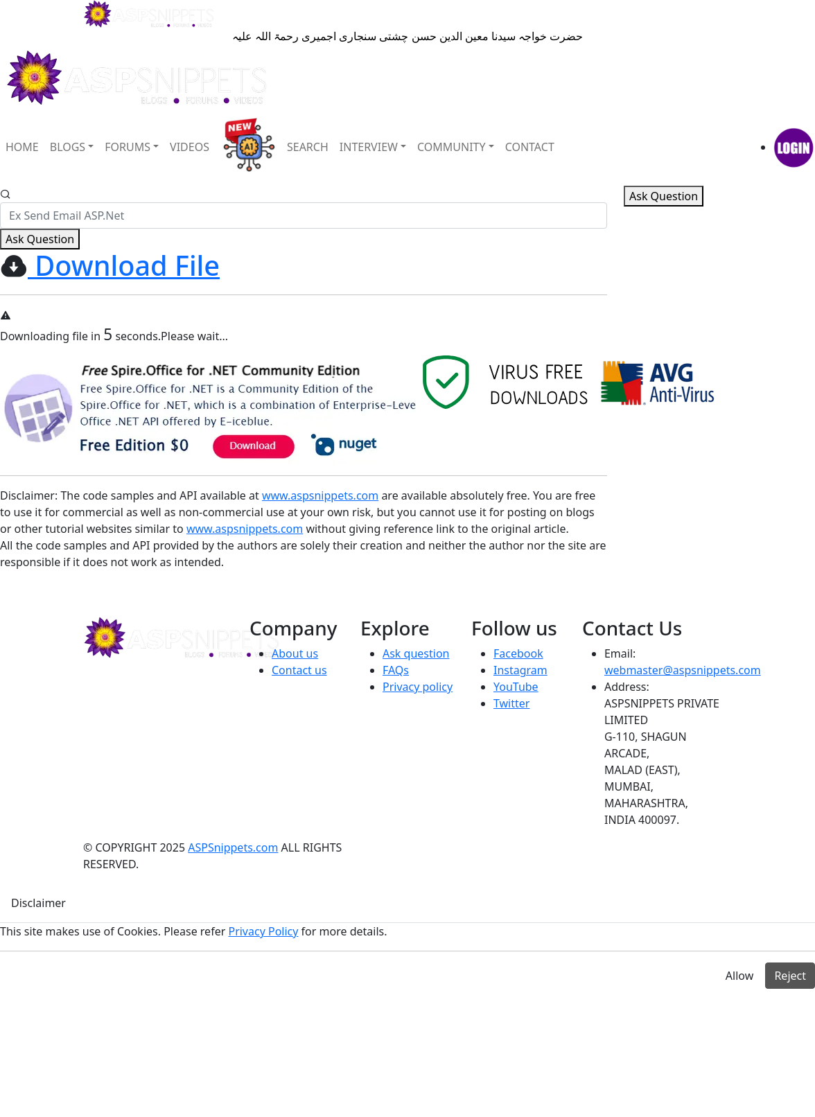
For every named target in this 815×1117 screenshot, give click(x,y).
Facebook (518, 653)
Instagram (520, 670)
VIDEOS (189, 147)
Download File (124, 265)
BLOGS (67, 147)
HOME (22, 147)
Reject (790, 975)
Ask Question (40, 239)
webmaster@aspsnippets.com (682, 670)
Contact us (299, 670)
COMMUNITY (451, 147)
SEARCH (307, 147)
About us (295, 653)
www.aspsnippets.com (320, 495)
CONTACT (529, 147)
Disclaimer (27, 495)
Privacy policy (418, 686)
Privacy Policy (263, 931)
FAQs (396, 670)
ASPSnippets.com (233, 847)
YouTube (515, 686)
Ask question (416, 653)
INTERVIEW (369, 147)
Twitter (511, 703)
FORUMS (127, 147)
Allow (739, 975)
